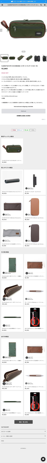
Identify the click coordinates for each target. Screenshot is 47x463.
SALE (2, 440)
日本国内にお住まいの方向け (23, 115)
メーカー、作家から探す (7, 436)
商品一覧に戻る (23, 422)
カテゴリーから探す (6, 431)
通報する (43, 119)
